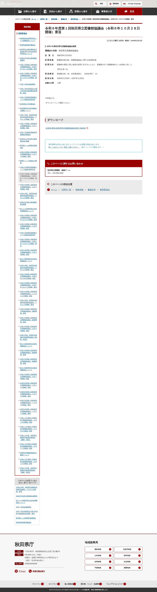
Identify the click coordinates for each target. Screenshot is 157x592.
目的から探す (55, 11)
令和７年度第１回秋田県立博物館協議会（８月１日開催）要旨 (28, 126)
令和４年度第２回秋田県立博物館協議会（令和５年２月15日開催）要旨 (28, 276)
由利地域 (97, 562)
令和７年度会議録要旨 (27, 84)
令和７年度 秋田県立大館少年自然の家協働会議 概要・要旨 (28, 91)
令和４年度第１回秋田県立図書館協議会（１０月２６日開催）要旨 (28, 294)
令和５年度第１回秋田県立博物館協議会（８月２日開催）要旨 (28, 252)
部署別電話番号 (39, 571)
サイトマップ (32, 584)
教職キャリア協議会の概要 (28, 162)
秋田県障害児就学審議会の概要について (28, 109)
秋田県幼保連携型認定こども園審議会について (28, 39)
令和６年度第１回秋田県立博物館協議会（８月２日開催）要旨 (28, 187)
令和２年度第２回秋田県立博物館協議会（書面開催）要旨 (28, 361)
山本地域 (97, 556)
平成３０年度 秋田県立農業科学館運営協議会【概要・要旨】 (28, 438)
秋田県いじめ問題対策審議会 (28, 147)
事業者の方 (106, 11)
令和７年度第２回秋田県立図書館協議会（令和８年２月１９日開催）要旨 (28, 67)
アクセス (22, 571)
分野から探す (30, 11)
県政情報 (54, 19)
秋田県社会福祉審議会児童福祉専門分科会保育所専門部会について (28, 52)
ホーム (34, 19)
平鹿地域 (97, 568)
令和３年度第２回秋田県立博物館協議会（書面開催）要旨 (28, 311)
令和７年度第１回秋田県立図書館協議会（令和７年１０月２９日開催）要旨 (28, 77)
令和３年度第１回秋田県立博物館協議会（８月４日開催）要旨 (28, 329)
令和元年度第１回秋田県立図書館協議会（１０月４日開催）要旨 (28, 403)
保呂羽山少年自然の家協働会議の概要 (28, 140)
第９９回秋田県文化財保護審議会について (28, 260)
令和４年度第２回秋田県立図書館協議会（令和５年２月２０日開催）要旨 (28, 285)
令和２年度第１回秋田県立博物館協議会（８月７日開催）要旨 (28, 377)
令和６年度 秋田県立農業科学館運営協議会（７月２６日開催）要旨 (28, 196)
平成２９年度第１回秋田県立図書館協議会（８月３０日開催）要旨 (28, 461)
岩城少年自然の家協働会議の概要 (28, 203)
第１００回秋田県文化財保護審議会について (28, 210)
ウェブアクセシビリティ (116, 584)
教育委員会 (74, 19)
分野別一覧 (43, 19)
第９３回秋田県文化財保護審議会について (28, 369)
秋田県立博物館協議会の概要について (28, 454)
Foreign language (134, 3)
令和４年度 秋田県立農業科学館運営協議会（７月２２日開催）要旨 (28, 302)
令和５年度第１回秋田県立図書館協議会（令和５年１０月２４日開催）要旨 (28, 243)
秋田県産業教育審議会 (27, 45)
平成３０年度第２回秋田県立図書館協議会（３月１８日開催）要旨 (28, 420)
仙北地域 (126, 562)
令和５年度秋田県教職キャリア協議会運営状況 (28, 234)
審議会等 (64, 19)
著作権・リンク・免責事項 (89, 584)
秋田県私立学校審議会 (27, 104)
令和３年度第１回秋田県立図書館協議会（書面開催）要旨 (28, 320)
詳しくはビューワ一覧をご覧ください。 (64, 147)
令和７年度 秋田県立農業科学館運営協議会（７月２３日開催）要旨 (28, 117)
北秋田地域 (127, 549)
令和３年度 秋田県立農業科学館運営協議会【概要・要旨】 (28, 337)
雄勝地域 (126, 568)
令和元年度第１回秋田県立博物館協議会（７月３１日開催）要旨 (28, 411)
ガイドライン (50, 584)
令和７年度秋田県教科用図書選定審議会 (28, 133)
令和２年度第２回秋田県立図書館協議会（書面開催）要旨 (28, 353)
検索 (101, 3)
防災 (132, 11)
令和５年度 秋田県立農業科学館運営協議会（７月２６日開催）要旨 (28, 268)
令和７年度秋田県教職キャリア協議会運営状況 (28, 98)
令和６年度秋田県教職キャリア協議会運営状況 (28, 168)
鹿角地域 (97, 549)
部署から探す (81, 11)
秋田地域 (126, 556)
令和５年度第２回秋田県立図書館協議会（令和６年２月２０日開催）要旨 (28, 218)
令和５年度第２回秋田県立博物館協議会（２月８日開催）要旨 (28, 226)
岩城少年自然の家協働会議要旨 (28, 59)
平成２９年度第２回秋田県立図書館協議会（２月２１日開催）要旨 (28, 446)
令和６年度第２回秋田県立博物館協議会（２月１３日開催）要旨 (28, 154)
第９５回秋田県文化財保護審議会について (28, 345)
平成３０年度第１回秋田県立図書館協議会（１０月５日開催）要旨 (28, 429)
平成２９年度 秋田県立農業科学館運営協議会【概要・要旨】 (28, 470)
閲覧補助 (116, 3)
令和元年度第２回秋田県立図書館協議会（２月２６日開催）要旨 (28, 394)
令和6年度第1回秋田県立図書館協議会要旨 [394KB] (66, 128)
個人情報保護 (67, 584)
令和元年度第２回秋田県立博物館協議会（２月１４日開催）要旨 (28, 385)
